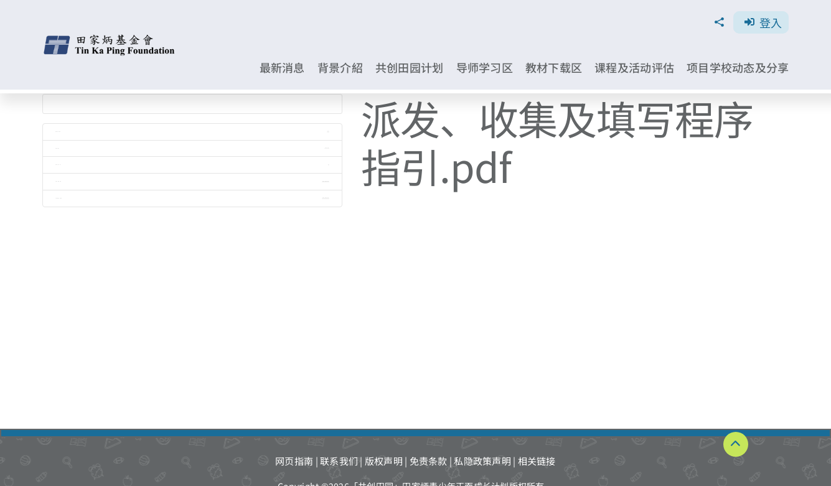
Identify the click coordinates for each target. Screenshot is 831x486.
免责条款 (429, 460)
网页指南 (294, 460)
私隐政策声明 (482, 460)
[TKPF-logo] (110, 39)
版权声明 (384, 460)
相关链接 (537, 460)
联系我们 (339, 460)
